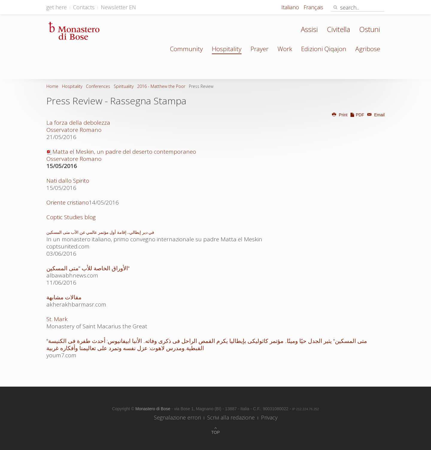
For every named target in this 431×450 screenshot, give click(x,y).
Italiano (291, 7)
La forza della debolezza (78, 122)
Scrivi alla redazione (231, 417)
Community (186, 49)
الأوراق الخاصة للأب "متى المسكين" (88, 268)
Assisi (309, 29)
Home (52, 86)
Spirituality (123, 86)
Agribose (367, 49)
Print (339, 114)
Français (313, 7)
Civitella (338, 29)
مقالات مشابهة (63, 297)
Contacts (84, 7)
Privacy (269, 417)
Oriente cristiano (67, 202)
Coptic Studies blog (71, 217)
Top (215, 432)
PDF (357, 114)
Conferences (98, 86)
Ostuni (369, 29)
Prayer (259, 49)
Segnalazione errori (177, 417)
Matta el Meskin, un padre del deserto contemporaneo (121, 155)
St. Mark (57, 319)
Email (375, 114)
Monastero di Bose (153, 408)
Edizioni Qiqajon (323, 49)
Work (284, 49)
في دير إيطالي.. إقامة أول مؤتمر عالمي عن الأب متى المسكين (100, 232)
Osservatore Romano (73, 130)
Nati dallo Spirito (67, 180)
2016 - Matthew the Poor (161, 86)
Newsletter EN (118, 7)
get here (56, 7)
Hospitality (227, 49)
